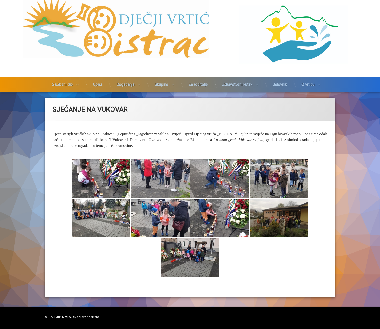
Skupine (161, 71)
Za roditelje (198, 71)
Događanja (125, 71)
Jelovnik (280, 71)
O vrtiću (307, 71)
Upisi (97, 71)
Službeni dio (62, 71)
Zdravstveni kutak (237, 71)
